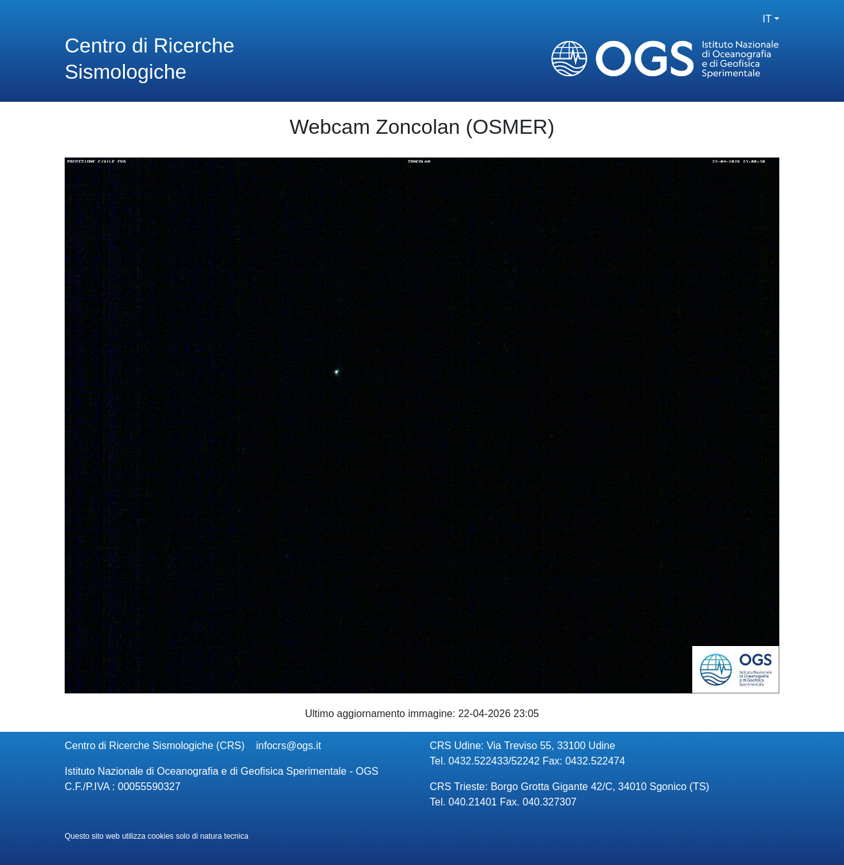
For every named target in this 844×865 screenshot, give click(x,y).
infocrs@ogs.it (288, 745)
